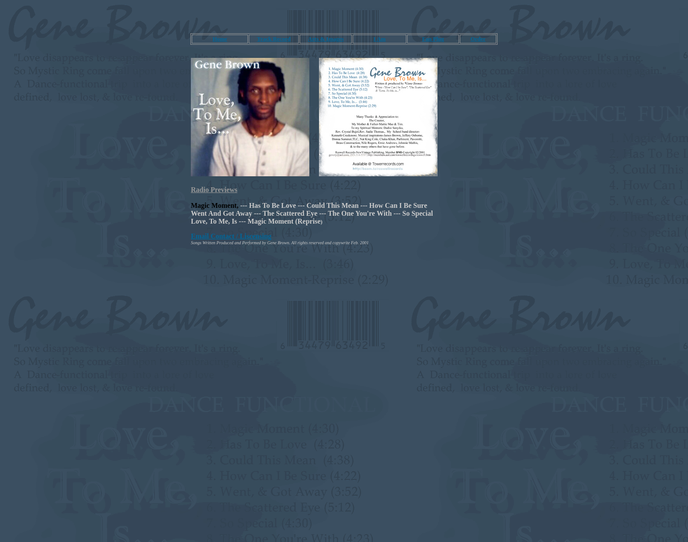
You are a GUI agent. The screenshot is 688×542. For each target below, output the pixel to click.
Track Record (274, 39)
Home (219, 39)
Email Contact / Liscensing (231, 236)
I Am (379, 39)
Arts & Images (326, 39)
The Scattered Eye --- (294, 213)
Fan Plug (433, 39)
